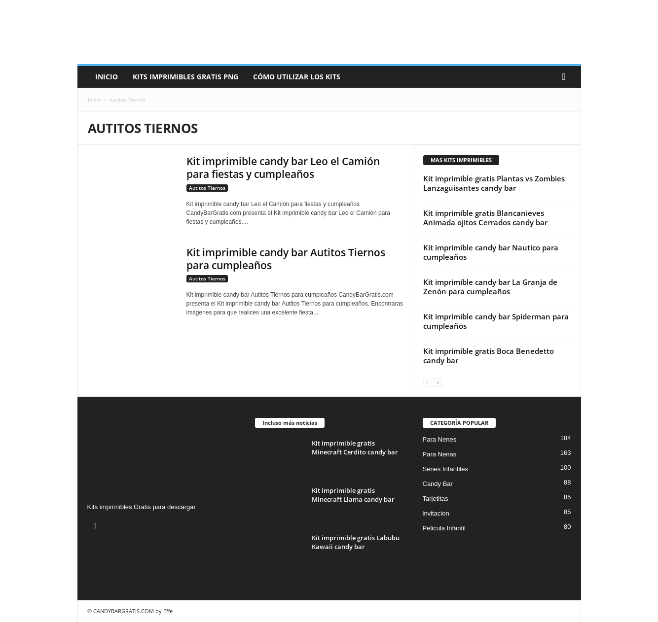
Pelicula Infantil (444, 528)
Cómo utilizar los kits (296, 76)
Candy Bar (438, 483)
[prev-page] (427, 382)
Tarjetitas (435, 498)
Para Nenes (440, 439)
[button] (566, 77)
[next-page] (438, 382)
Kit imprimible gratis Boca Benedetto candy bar (488, 355)
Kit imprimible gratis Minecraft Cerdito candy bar (355, 447)
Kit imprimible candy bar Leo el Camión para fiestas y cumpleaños (283, 167)
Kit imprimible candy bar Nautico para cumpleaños (490, 252)
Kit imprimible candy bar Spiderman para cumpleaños (496, 321)
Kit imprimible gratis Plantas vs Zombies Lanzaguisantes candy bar (494, 183)
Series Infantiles (446, 469)
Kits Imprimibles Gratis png (185, 76)
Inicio (106, 76)
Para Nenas (440, 454)
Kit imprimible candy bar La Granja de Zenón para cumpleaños (490, 286)
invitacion (436, 513)
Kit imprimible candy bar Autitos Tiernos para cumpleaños (285, 258)
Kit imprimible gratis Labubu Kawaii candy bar (356, 542)
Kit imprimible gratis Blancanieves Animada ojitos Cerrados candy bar (485, 217)
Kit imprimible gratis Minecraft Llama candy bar (353, 495)
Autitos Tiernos (207, 187)
